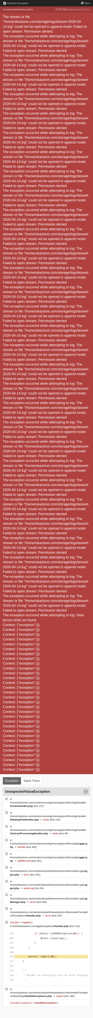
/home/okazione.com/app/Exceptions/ (41, 926)
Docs (85, 3)
